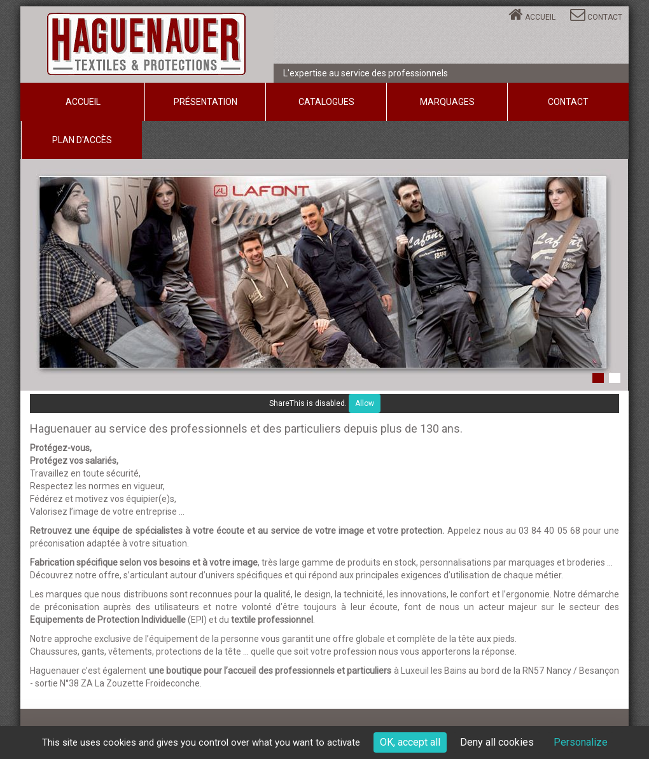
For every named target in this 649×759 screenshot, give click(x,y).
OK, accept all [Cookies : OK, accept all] (410, 742)
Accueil (540, 17)
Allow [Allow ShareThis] (364, 403)
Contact (604, 17)
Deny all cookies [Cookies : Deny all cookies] (497, 742)
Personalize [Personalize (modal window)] (581, 742)
